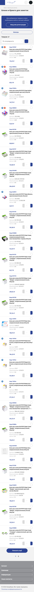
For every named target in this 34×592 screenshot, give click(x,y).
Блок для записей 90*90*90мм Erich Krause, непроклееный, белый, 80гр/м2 (20, 385)
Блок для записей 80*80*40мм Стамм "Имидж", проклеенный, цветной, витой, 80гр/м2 (20, 489)
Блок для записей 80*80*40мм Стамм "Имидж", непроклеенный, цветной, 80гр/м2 (20, 153)
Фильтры (17, 32)
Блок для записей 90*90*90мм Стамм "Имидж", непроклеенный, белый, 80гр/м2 (20, 174)
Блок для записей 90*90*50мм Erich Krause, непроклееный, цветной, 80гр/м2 (21, 342)
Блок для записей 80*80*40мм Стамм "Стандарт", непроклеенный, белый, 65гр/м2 (20, 258)
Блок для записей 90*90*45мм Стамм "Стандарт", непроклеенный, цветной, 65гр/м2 (20, 531)
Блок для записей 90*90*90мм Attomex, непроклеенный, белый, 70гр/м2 (19, 70)
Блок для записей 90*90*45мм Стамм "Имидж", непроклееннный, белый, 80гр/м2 (20, 510)
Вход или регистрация (17, 25)
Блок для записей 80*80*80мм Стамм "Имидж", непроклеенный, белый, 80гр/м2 (20, 279)
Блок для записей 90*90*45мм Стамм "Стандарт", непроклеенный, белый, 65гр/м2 (20, 215)
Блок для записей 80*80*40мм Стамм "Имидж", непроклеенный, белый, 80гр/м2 (20, 428)
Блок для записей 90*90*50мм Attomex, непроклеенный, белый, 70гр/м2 (19, 111)
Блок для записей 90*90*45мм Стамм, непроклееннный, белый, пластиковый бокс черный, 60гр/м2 (20, 237)
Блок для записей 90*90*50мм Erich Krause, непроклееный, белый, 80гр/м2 (20, 363)
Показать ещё (17, 550)
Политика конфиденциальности (11, 589)
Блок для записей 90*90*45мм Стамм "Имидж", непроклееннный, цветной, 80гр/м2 (20, 301)
